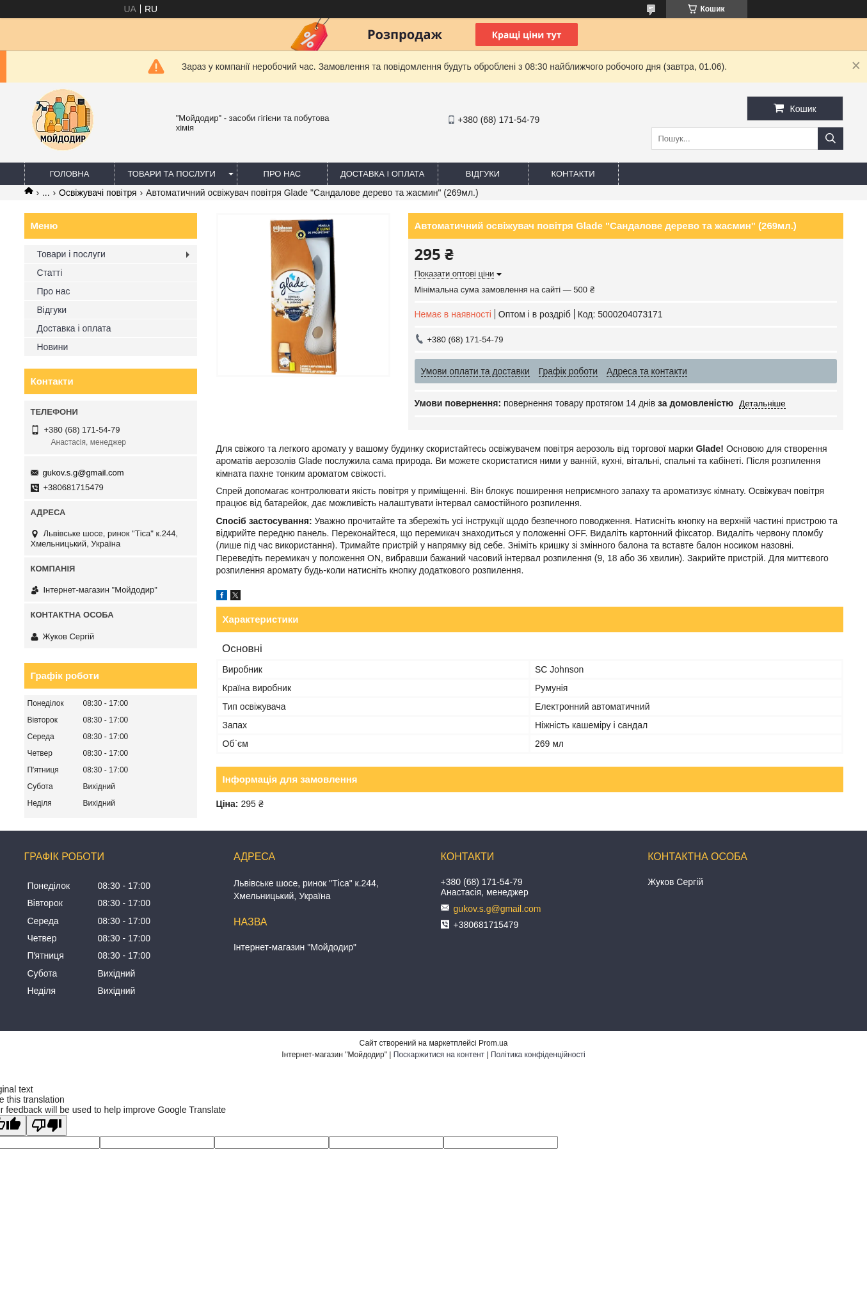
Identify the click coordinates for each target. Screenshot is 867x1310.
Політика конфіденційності (538, 1054)
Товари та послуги (172, 174)
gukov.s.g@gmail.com (83, 472)
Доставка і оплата (382, 174)
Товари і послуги (71, 254)
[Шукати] (830, 138)
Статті (50, 273)
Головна (70, 174)
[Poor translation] (46, 1125)
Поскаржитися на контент (439, 1054)
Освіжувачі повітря (98, 193)
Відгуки (483, 174)
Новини (52, 347)
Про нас (282, 174)
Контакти (573, 174)
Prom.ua (493, 1043)
